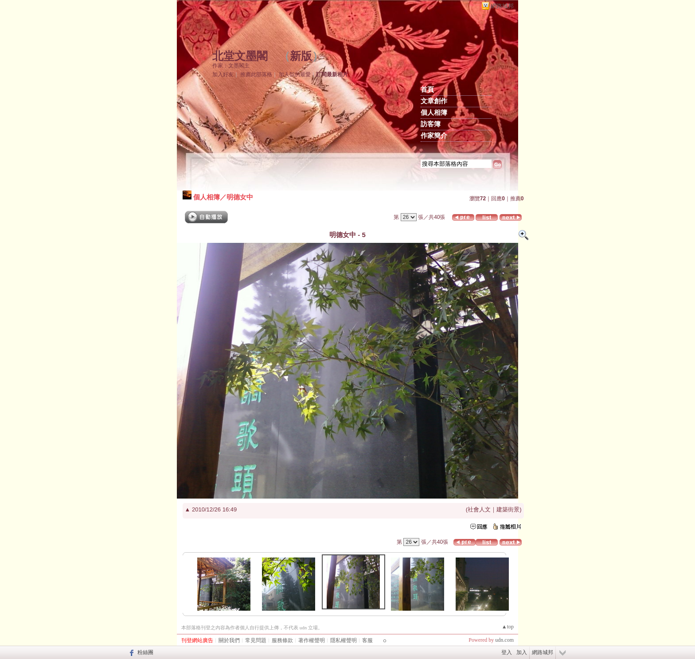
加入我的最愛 (295, 74)
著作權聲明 (311, 640)
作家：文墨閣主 (231, 65)
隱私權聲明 (343, 640)
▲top (508, 627)
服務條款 (282, 640)
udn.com (504, 640)
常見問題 (255, 640)
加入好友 (223, 74)
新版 (301, 56)
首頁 (427, 89)
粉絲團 (145, 652)
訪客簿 (431, 124)
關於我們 (229, 640)
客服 (367, 640)
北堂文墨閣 (240, 56)
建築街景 (507, 509)
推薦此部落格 (256, 74)
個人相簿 (434, 112)
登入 (506, 652)
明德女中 (239, 197)
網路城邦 (502, 6)
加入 (521, 652)
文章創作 (434, 101)
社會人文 (479, 509)
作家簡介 (434, 135)
